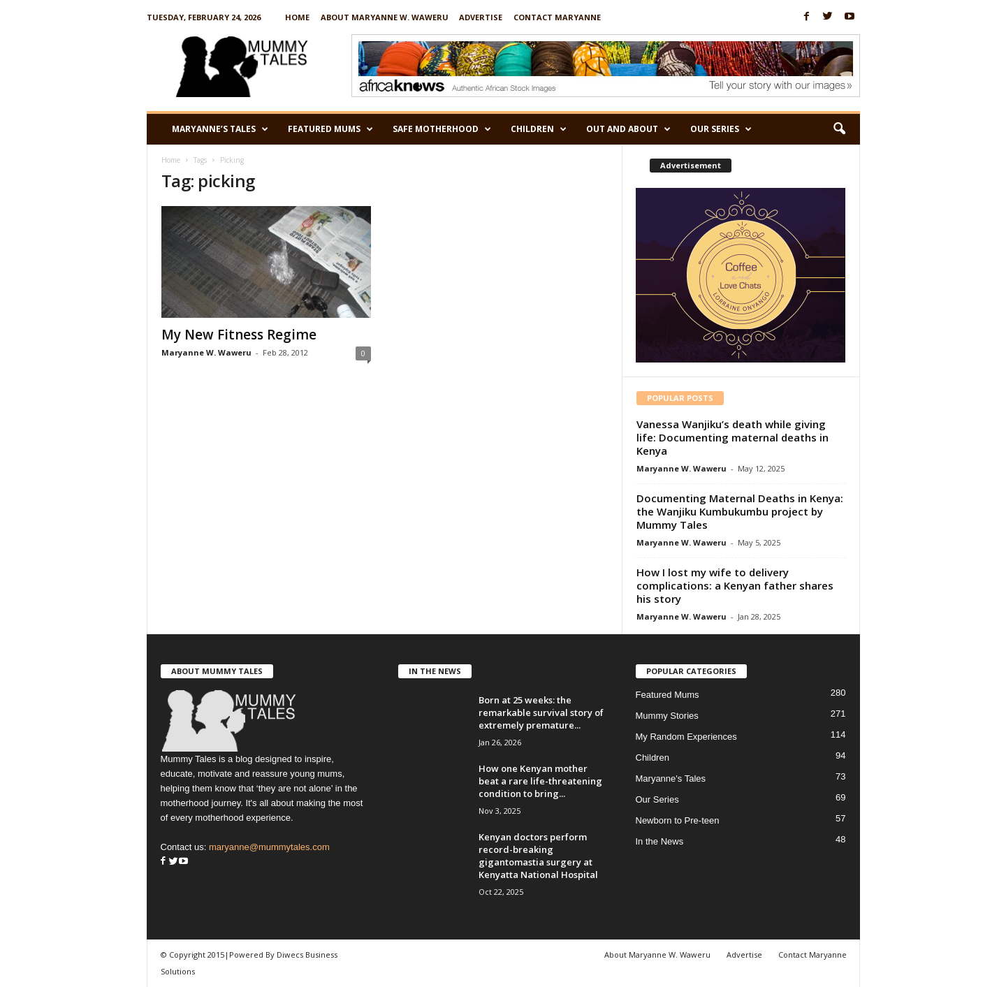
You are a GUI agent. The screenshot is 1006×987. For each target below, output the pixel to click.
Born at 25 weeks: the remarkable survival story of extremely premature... (541, 712)
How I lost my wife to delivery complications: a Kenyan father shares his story (734, 585)
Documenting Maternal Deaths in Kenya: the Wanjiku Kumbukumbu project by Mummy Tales (739, 511)
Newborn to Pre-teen (678, 820)
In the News (660, 841)
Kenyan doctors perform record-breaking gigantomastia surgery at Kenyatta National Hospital (538, 856)
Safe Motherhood (442, 129)
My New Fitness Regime (238, 335)
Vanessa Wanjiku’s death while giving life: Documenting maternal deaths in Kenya (732, 437)
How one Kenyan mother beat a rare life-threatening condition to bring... (540, 781)
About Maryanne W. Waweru (385, 17)
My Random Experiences (686, 736)
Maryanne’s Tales (220, 129)
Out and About (628, 129)
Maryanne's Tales (671, 778)
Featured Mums (330, 129)
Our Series (721, 129)
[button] (839, 129)
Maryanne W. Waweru (206, 352)
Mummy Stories (667, 715)
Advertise (480, 17)
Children (539, 129)
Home (297, 17)
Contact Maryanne (557, 17)
